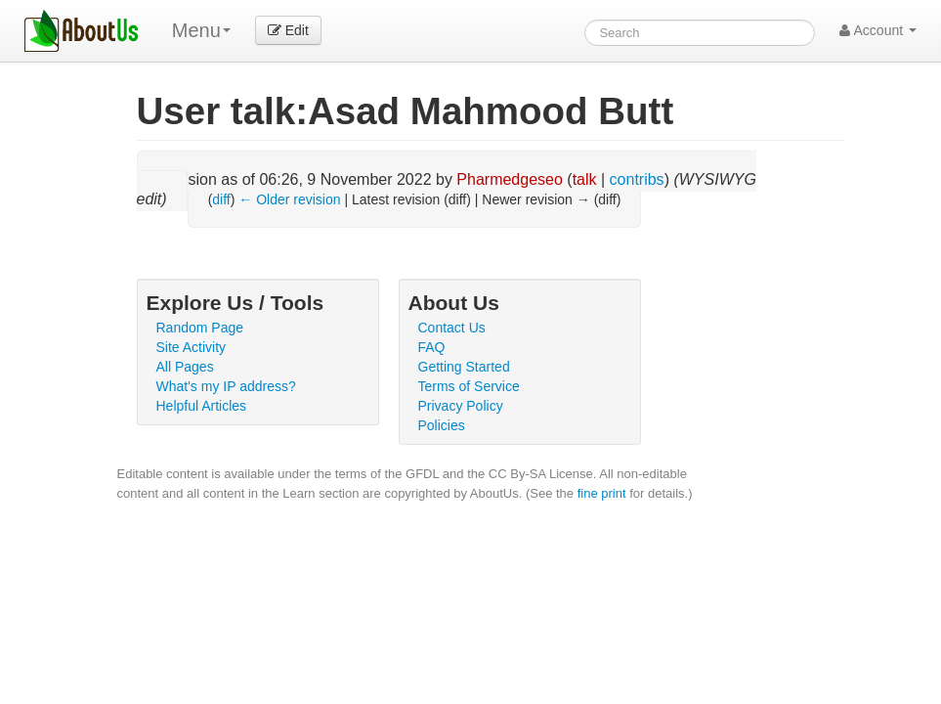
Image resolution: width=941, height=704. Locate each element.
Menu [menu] (201, 30)
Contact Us (452, 327)
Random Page (200, 327)
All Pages (185, 366)
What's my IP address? (226, 386)
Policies (441, 425)
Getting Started (464, 366)
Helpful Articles (201, 406)
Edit (288, 30)
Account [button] (878, 30)
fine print (601, 493)
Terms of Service (469, 386)
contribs (637, 179)
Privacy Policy (460, 406)
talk (585, 179)
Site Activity (191, 347)
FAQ (432, 347)
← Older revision (289, 199)
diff (221, 199)
